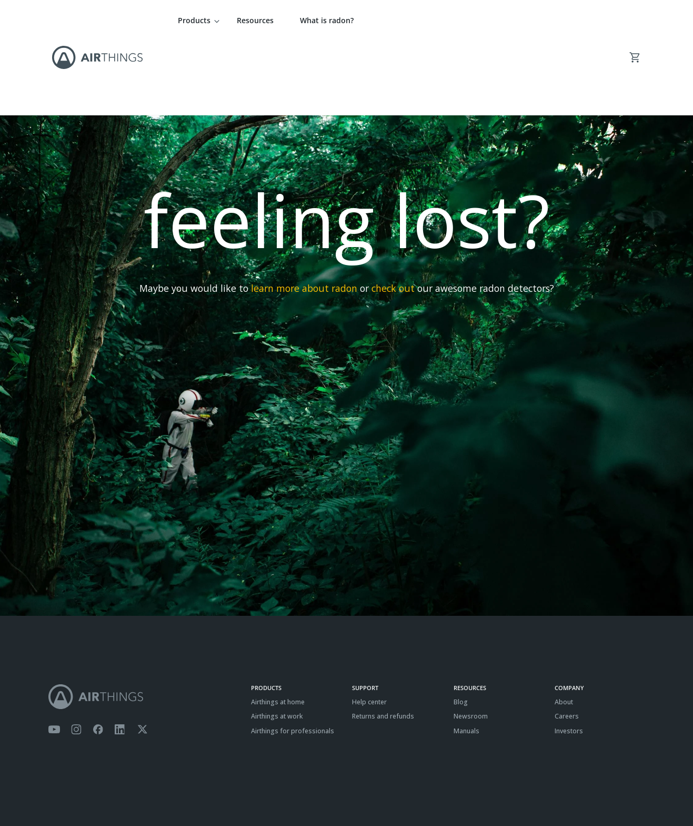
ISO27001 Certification (166, 792)
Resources (255, 20)
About (564, 628)
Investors (569, 657)
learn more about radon (304, 214)
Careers (567, 642)
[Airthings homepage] (144, 623)
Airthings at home (278, 628)
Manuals (466, 657)
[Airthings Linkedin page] (120, 656)
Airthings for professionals (292, 657)
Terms (57, 792)
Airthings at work (277, 642)
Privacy (84, 792)
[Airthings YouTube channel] (54, 656)
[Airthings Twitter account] (142, 656)
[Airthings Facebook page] (98, 656)
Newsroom (471, 642)
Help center (369, 628)
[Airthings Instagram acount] (76, 656)
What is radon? (327, 20)
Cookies (115, 792)
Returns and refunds (383, 642)
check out (393, 214)
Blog (461, 628)
